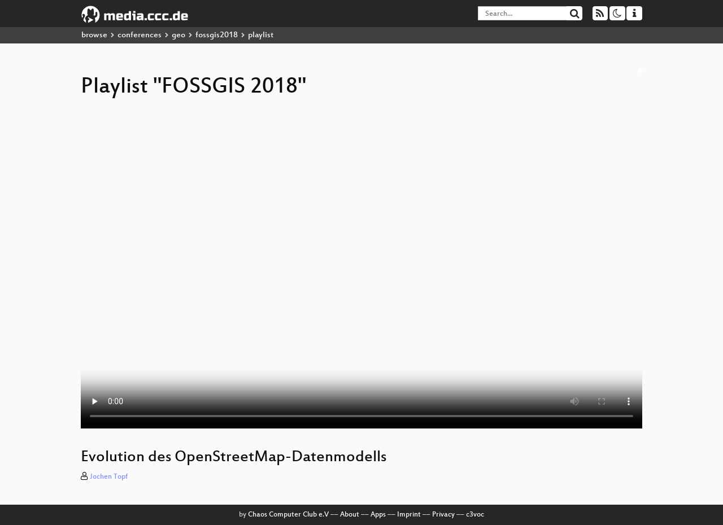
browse (94, 35)
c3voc (475, 515)
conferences (139, 35)
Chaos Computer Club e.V (288, 515)
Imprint (409, 515)
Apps (378, 515)
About (349, 515)
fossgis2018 (216, 35)
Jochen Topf (109, 477)
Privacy (443, 515)
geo (178, 35)
